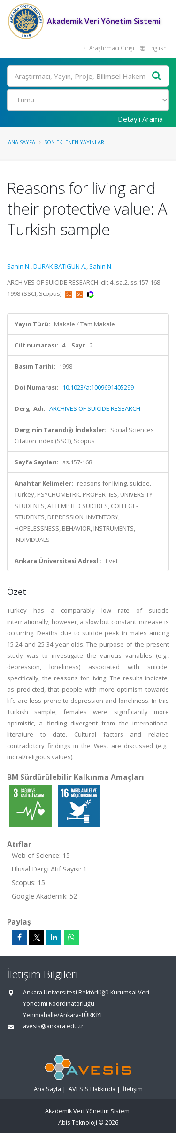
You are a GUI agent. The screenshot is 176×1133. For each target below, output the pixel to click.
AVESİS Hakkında (92, 1089)
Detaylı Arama (140, 118)
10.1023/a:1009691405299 (98, 387)
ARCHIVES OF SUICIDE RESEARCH (94, 408)
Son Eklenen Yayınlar (74, 142)
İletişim (133, 1089)
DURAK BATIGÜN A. (59, 266)
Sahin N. (19, 266)
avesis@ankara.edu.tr (53, 1026)
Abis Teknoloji (77, 1122)
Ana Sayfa (21, 142)
